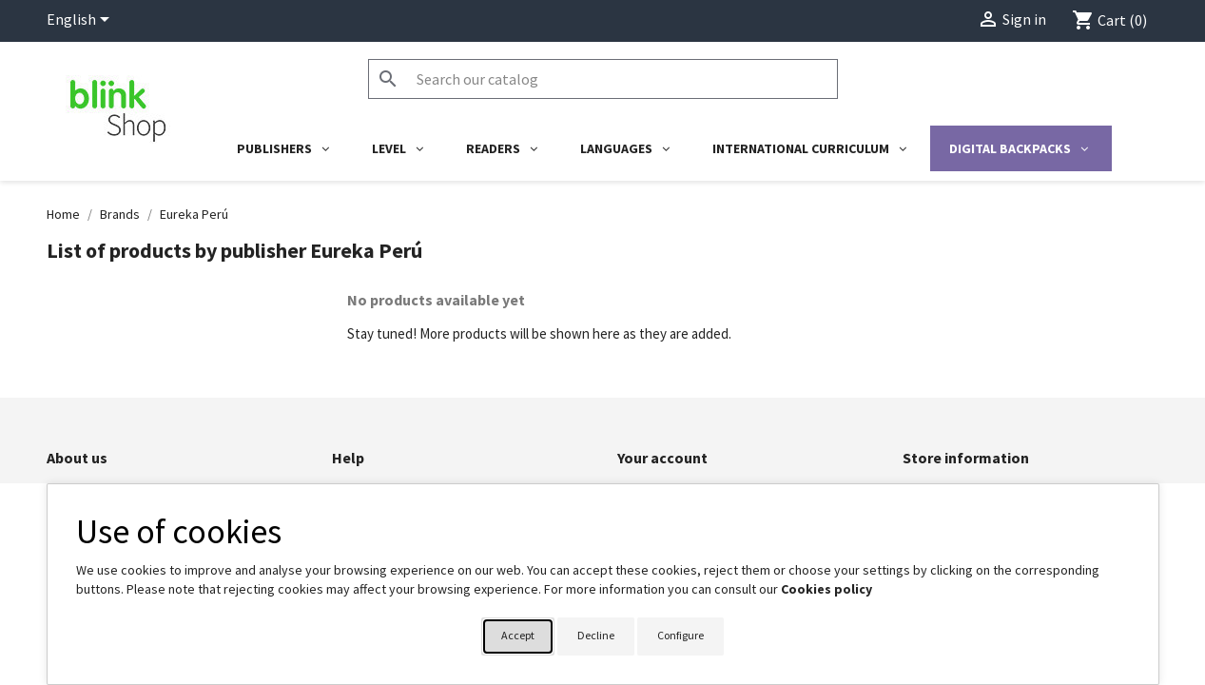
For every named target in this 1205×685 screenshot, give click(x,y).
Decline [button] (595, 635)
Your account (662, 457)
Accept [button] (517, 635)
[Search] (603, 79)
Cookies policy (826, 588)
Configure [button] (680, 635)
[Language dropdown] (81, 21)
